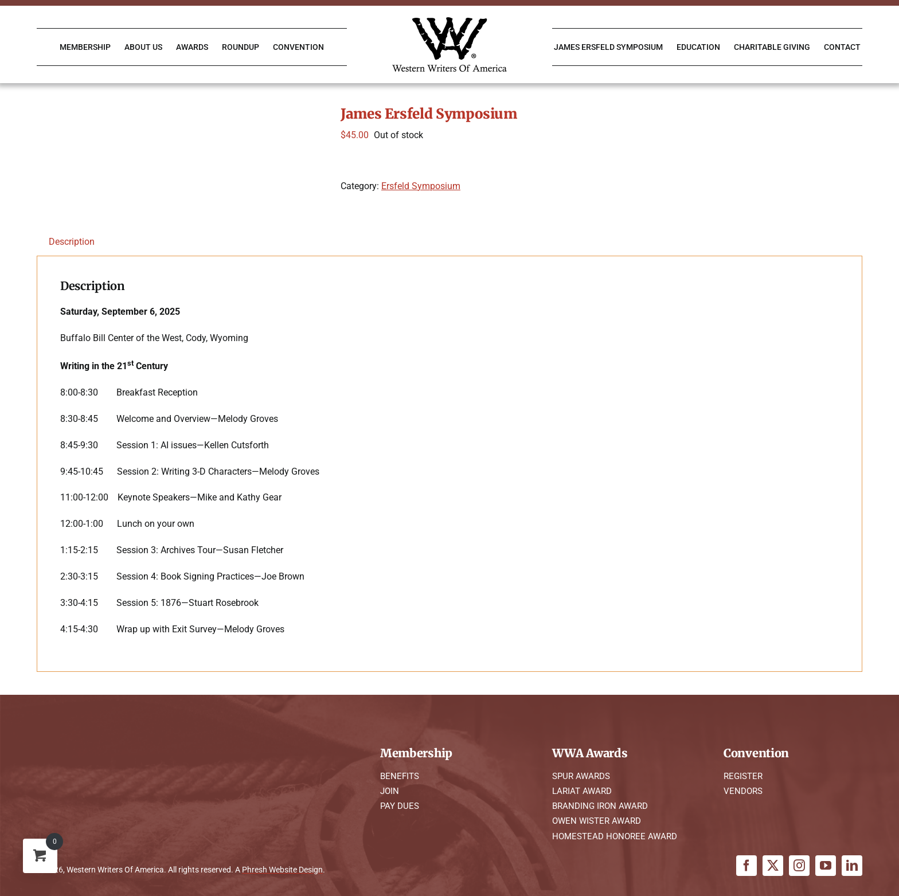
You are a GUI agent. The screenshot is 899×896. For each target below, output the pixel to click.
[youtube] (825, 865)
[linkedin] (852, 865)
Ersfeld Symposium (420, 186)
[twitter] (773, 865)
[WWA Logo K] (449, 21)
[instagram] (799, 865)
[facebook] (746, 865)
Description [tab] (72, 241)
